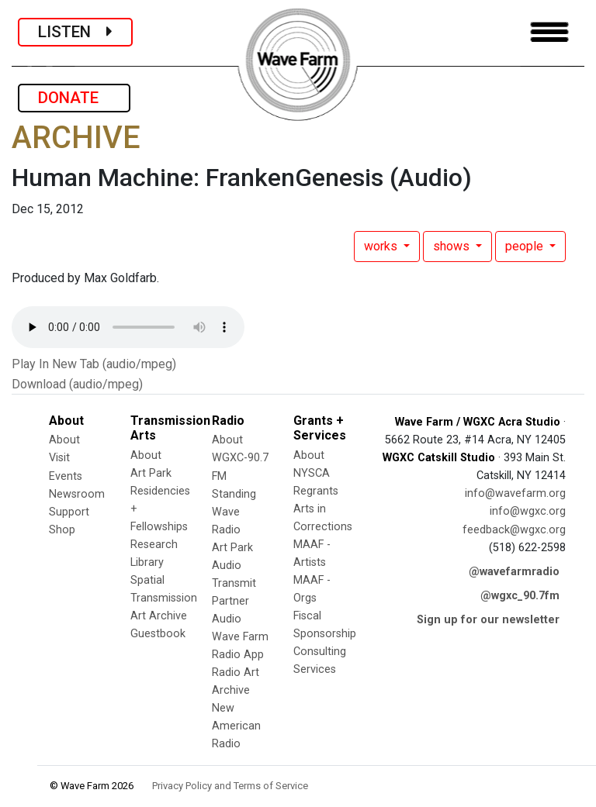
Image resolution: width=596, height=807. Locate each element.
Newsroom (77, 494)
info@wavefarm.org (515, 493)
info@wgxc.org (528, 511)
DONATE (74, 97)
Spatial (147, 580)
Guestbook (157, 633)
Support (69, 512)
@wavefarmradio (514, 571)
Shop (62, 529)
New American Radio (236, 726)
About (64, 440)
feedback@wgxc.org (514, 529)
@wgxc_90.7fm (520, 595)
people (525, 246)
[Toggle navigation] (549, 32)
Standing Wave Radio (234, 512)
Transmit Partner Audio (234, 601)
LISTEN (75, 31)
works (382, 246)
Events (65, 476)
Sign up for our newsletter (488, 619)
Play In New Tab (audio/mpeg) (94, 364)
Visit (59, 457)
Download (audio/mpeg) (77, 384)
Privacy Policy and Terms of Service (230, 785)
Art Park (151, 473)
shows (453, 246)
